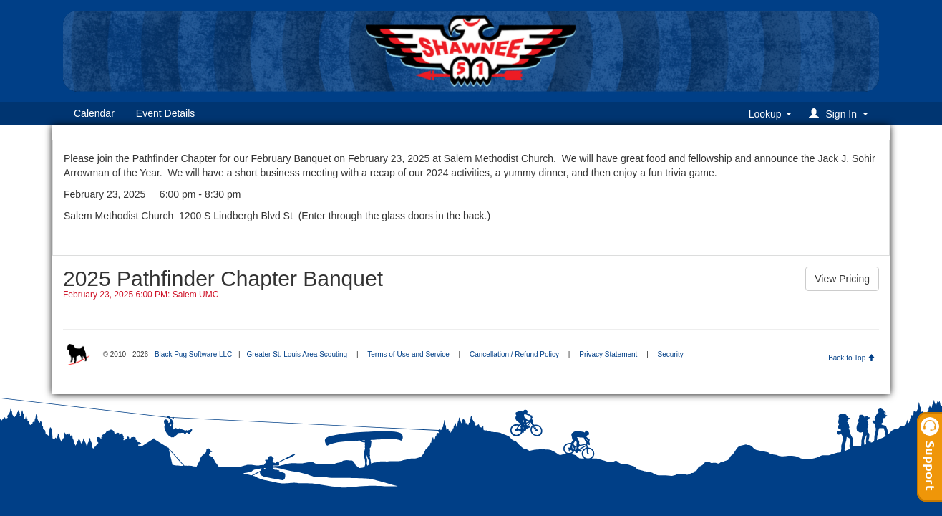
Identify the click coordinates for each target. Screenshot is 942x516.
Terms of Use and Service (408, 354)
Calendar (94, 113)
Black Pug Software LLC (193, 354)
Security (671, 354)
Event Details (165, 113)
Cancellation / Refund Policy (514, 354)
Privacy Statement (608, 354)
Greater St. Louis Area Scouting (296, 354)
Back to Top (851, 358)
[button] (840, 113)
